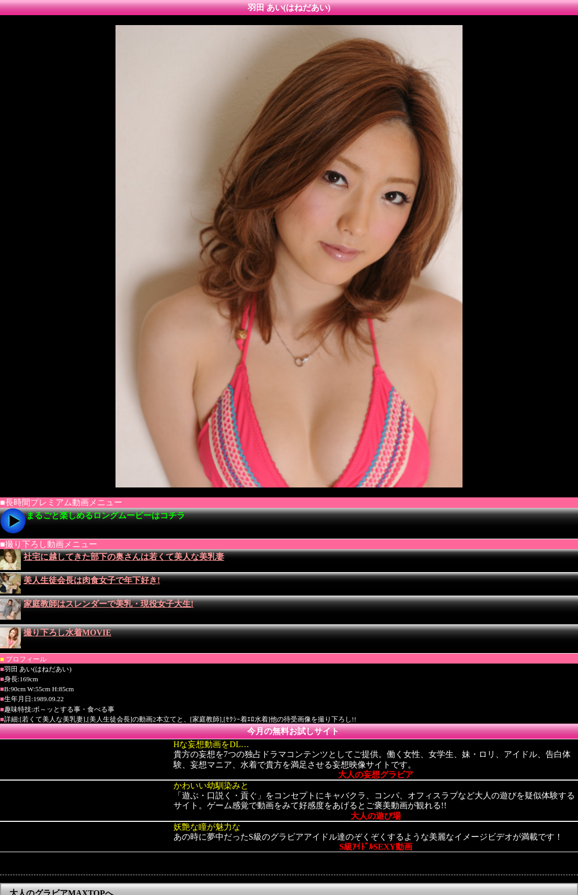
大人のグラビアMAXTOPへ (61, 871)
